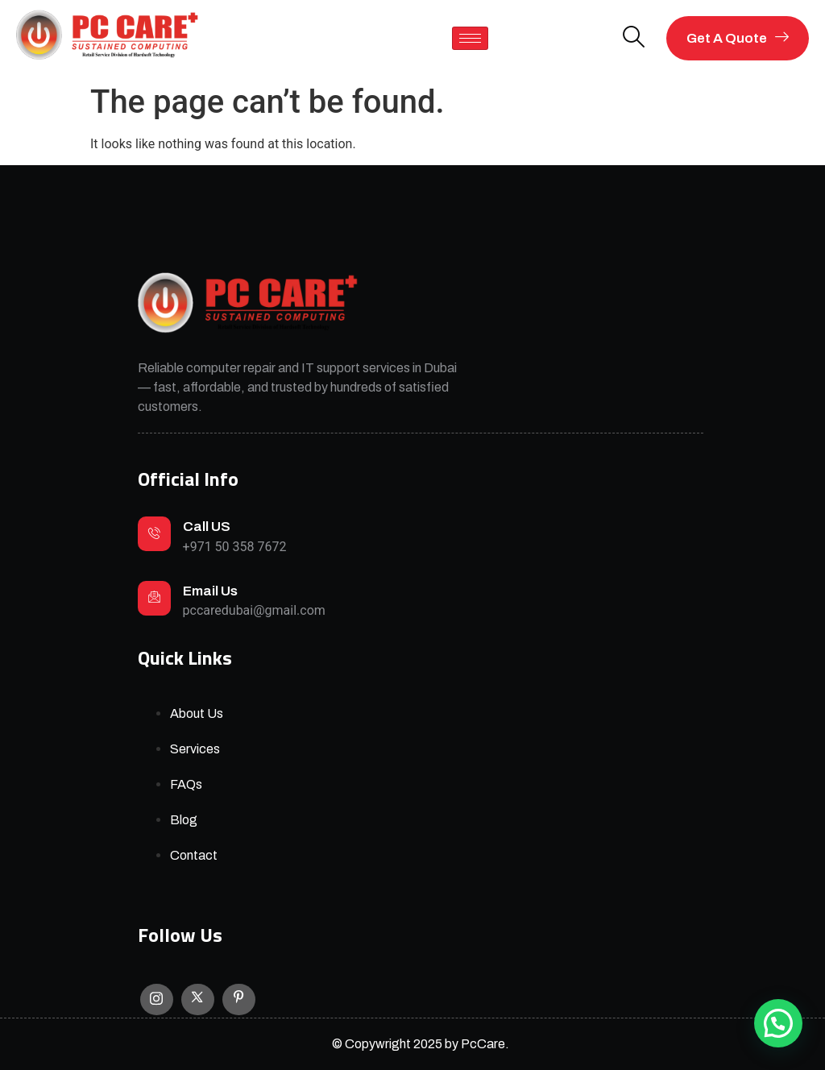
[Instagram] (156, 999)
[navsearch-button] (634, 38)
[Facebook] (238, 1000)
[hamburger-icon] (470, 38)
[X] (197, 1000)
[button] (778, 1023)
